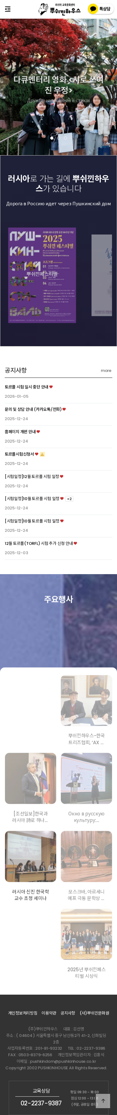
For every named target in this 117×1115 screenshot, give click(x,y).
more (106, 395)
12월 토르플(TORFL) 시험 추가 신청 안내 (39, 567)
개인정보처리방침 (22, 1013)
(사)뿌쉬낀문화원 (94, 1013)
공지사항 (16, 395)
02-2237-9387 (41, 1103)
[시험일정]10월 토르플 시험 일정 (32, 523)
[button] (51, 138)
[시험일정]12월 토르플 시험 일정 (32, 501)
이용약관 (48, 1013)
